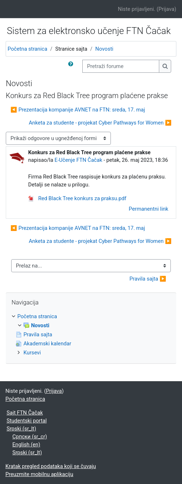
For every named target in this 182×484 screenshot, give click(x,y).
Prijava (166, 9)
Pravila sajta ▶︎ (148, 278)
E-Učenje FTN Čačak (78, 160)
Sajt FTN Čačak (24, 412)
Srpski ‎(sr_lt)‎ (21, 428)
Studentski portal (26, 420)
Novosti (104, 49)
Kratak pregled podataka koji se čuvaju (50, 466)
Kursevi (32, 352)
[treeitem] (91, 334)
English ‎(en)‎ (26, 444)
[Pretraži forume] (120, 66)
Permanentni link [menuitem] (148, 209)
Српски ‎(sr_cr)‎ (29, 436)
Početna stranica (27, 49)
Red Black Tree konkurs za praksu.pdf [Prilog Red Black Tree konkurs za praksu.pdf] (77, 198)
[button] (72, 66)
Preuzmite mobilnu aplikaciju (39, 474)
